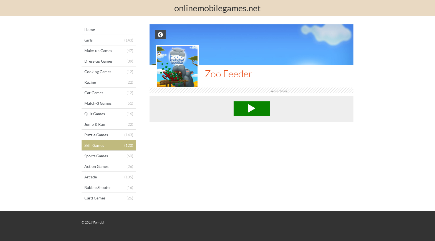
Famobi (98, 222)
